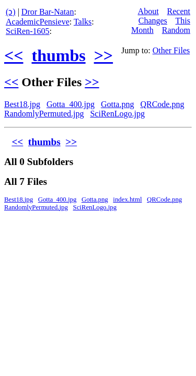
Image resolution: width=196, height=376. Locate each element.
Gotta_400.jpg (71, 104)
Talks (82, 21)
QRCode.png (162, 104)
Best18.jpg (22, 104)
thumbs (58, 55)
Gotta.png (117, 104)
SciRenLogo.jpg (117, 113)
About (148, 11)
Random (176, 30)
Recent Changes (164, 16)
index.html (127, 199)
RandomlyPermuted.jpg (44, 113)
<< (13, 55)
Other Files (171, 50)
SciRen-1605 (28, 31)
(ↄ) (11, 11)
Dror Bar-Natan (47, 11)
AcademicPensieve (38, 21)
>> (103, 55)
